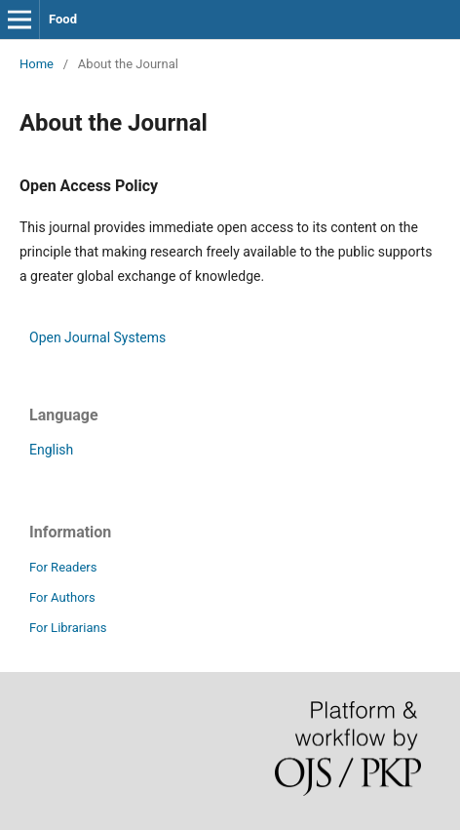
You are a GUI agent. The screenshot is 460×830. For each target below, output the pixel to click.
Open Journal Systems (97, 337)
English (51, 449)
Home (36, 64)
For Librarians (67, 627)
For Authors (62, 597)
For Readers (63, 567)
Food (63, 19)
